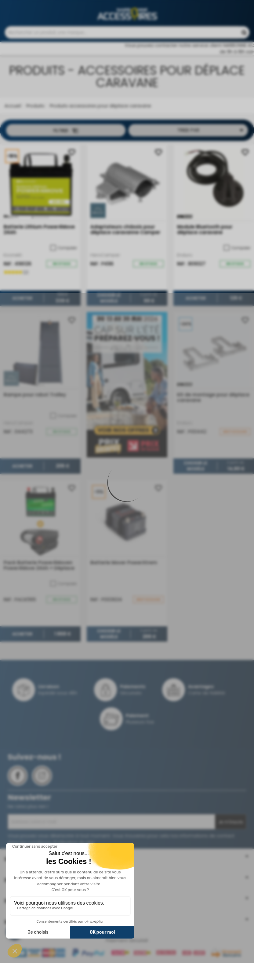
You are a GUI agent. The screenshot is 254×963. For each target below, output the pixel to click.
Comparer (63, 251)
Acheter (22, 301)
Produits (34, 109)
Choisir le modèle (109, 301)
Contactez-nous (138, 6)
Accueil (13, 109)
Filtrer (65, 134)
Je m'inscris (230, 825)
